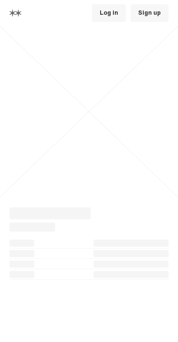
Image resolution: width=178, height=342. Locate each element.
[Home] (15, 13)
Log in (109, 13)
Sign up (149, 13)
